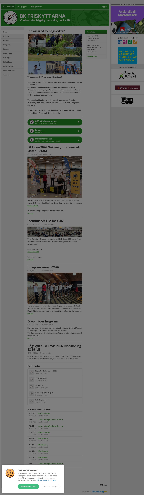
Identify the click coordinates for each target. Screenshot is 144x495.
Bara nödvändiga (50, 486)
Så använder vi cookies (46, 480)
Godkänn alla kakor (28, 486)
